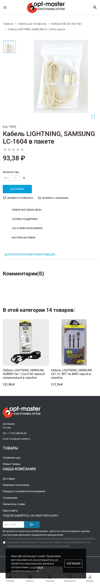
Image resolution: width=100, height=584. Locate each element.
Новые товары (11, 463)
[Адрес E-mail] (13, 524)
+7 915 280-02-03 (17, 433)
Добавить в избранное (18, 198)
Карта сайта (10, 510)
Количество (11, 172)
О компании (10, 497)
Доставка (9, 478)
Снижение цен (12, 457)
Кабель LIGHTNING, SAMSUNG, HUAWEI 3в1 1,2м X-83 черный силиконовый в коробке (24, 373)
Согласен (73, 563)
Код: (5, 126)
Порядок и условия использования (24, 491)
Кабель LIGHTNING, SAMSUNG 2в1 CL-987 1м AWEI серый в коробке (71, 373)
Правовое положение (16, 484)
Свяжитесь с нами (14, 503)
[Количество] (14, 177)
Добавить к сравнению (53, 198)
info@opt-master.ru (20, 438)
